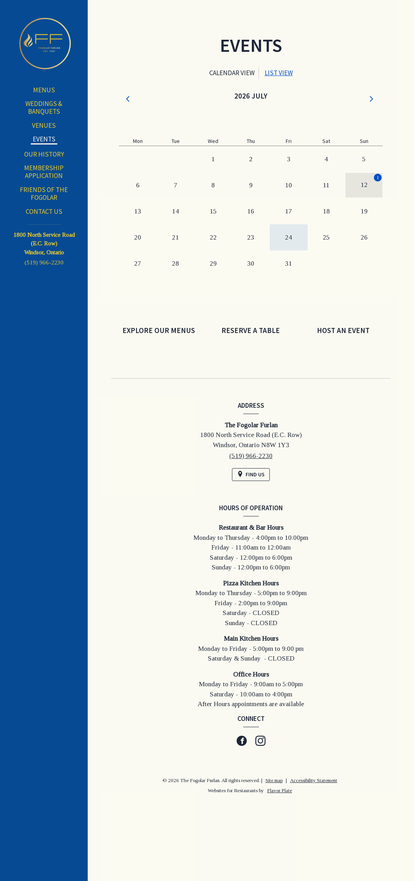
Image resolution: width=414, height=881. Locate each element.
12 (364, 185)
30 (250, 263)
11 (326, 185)
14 (175, 211)
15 (213, 211)
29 (213, 263)
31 (288, 263)
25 (326, 237)
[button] (129, 99)
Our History (44, 154)
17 (288, 211)
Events (44, 139)
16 (250, 211)
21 (175, 237)
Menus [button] (44, 90)
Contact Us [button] (44, 211)
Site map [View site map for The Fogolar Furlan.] (274, 780)
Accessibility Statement (313, 780)
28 (175, 263)
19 (364, 211)
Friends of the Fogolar (44, 193)
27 (137, 263)
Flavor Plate (279, 790)
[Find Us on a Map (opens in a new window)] (251, 474)
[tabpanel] (251, 197)
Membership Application (44, 172)
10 (288, 185)
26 (364, 237)
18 (326, 211)
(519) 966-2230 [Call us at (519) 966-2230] (44, 262)
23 (250, 237)
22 (213, 237)
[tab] (231, 73)
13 (137, 211)
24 (288, 237)
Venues (44, 125)
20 (137, 237)
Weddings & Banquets (43, 107)
